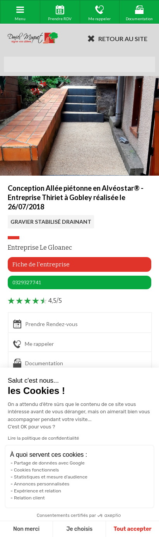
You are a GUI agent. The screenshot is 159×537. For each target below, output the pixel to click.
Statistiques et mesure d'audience (50, 477)
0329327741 (26, 282)
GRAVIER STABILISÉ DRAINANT (50, 221)
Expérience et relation (37, 491)
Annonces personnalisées (41, 484)
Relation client (29, 498)
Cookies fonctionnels (36, 470)
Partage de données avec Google (49, 463)
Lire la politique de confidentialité (43, 438)
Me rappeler (33, 344)
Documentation (38, 363)
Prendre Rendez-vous (45, 323)
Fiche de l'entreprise (41, 264)
